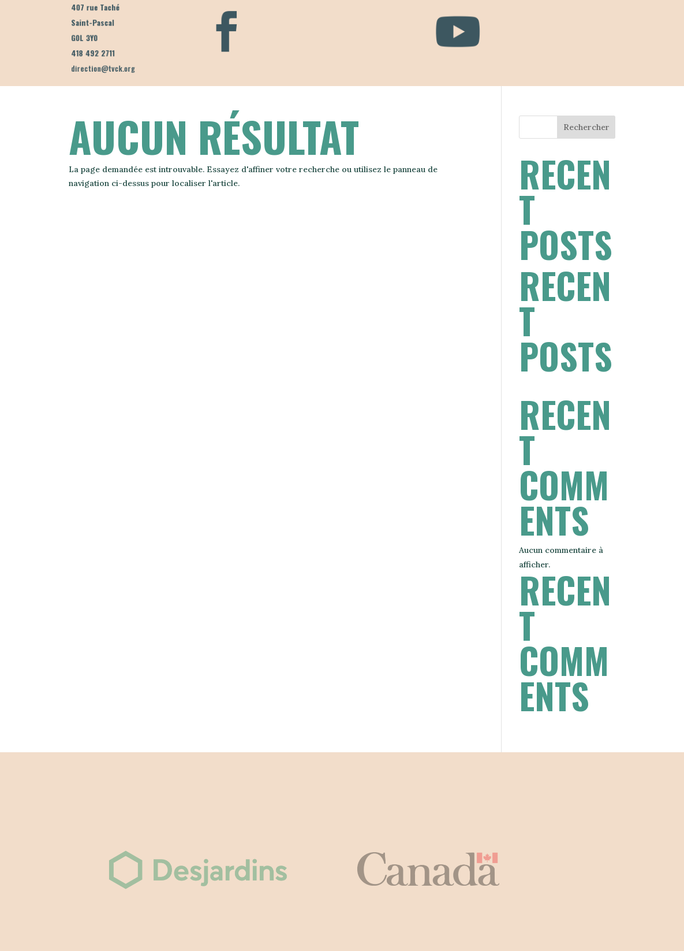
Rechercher (586, 127)
